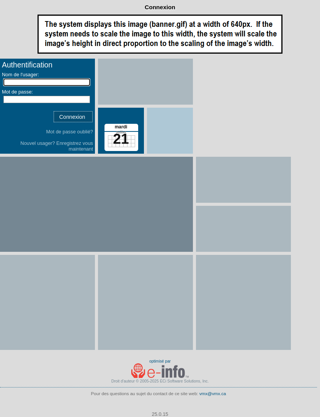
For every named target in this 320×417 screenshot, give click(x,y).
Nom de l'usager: (20, 74)
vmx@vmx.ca (212, 393)
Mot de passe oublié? (69, 132)
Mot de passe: (17, 92)
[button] (73, 116)
